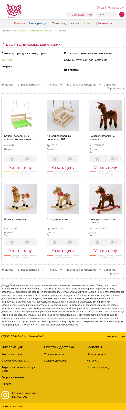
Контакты (105, 23)
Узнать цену (20, 167)
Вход (100, 7)
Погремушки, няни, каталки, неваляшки (88, 53)
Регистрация (116, 7)
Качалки (6, 59)
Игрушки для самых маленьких (31, 44)
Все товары (71, 69)
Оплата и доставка (65, 23)
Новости (88, 23)
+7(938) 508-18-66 (80, 14)
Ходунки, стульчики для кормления (85, 59)
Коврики (6, 66)
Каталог (19, 23)
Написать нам (116, 336)
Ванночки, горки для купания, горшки (24, 53)
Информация (38, 23)
